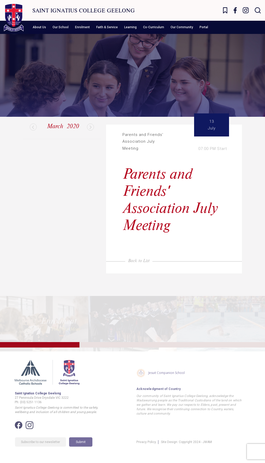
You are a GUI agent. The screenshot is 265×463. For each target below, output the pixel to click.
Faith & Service (107, 27)
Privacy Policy (146, 447)
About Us (39, 27)
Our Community (182, 27)
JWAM (207, 447)
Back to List (139, 260)
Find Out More (65, 325)
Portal (204, 27)
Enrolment (82, 27)
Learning (130, 27)
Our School (61, 27)
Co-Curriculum (153, 27)
